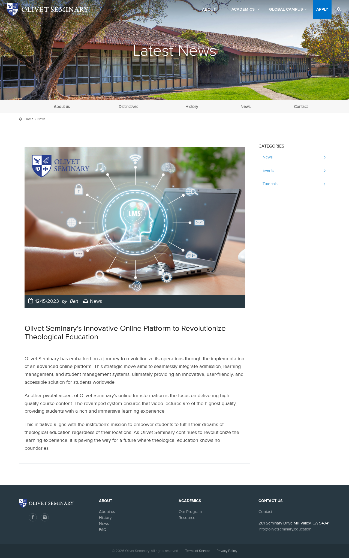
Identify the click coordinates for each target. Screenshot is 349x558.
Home (29, 119)
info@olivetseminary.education (284, 529)
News (245, 106)
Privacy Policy (226, 551)
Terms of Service (197, 551)
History (191, 106)
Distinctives (128, 106)
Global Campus (289, 9)
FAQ (102, 529)
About (212, 9)
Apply (322, 9)
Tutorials (270, 184)
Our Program (190, 511)
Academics (246, 9)
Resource (187, 517)
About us (62, 106)
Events (268, 170)
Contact (301, 106)
